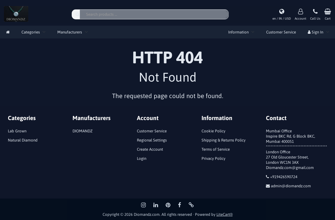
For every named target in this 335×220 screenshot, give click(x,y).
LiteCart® (224, 214)
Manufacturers (69, 32)
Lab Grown (17, 131)
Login (141, 158)
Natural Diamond (22, 140)
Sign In (315, 32)
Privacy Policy (213, 158)
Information (238, 32)
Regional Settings (152, 140)
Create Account (150, 149)
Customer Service (281, 32)
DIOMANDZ (82, 131)
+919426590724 (283, 176)
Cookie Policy (213, 131)
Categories (30, 32)
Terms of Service (216, 149)
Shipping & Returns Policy (223, 140)
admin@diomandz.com (291, 186)
